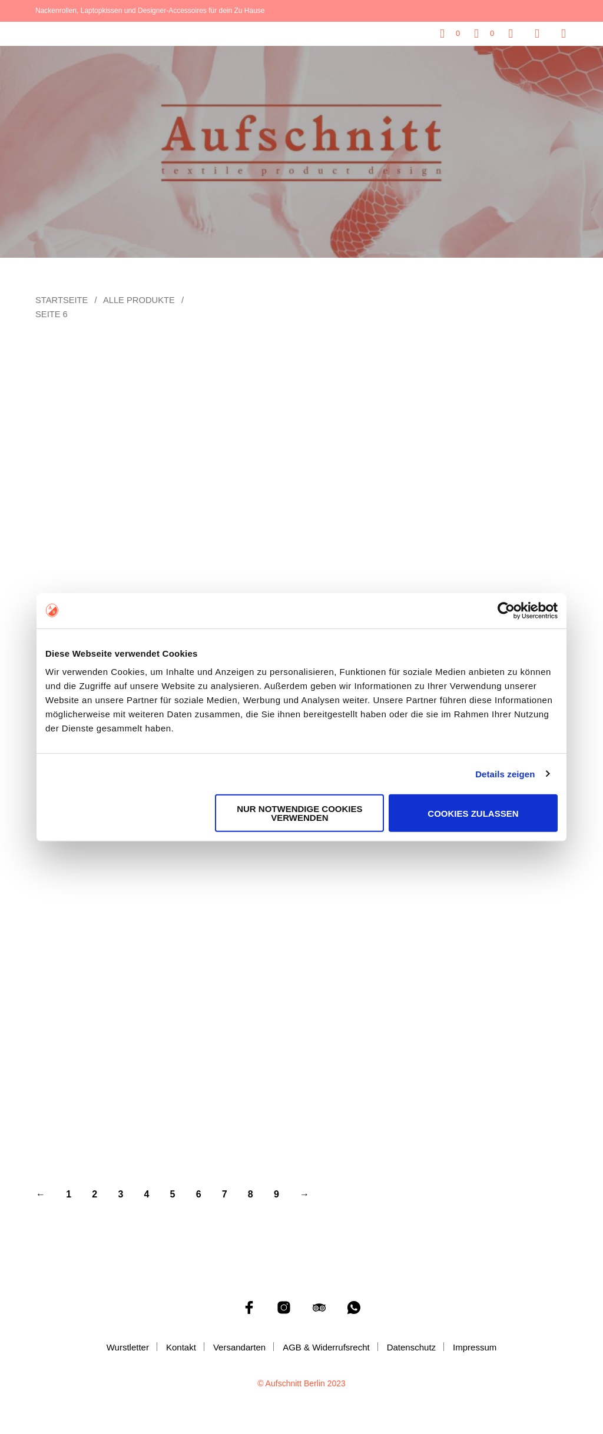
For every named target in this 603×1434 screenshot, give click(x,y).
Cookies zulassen (473, 813)
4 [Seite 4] (146, 1194)
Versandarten (239, 1347)
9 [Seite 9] (276, 1194)
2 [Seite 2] (94, 1194)
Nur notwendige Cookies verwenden (299, 813)
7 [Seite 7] (224, 1194)
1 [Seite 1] (68, 1194)
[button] (450, 33)
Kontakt (181, 1347)
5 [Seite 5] (172, 1194)
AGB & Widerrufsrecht (326, 1347)
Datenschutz (411, 1347)
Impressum (474, 1347)
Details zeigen (505, 773)
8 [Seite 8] (250, 1194)
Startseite (61, 300)
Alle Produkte (139, 300)
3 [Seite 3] (120, 1194)
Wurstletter (128, 1347)
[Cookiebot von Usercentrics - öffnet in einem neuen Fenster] (506, 610)
